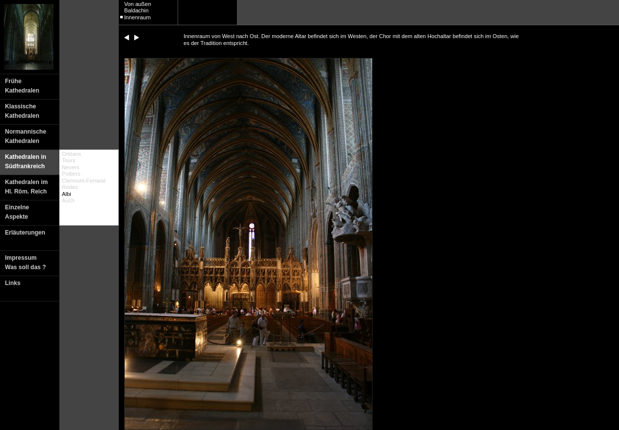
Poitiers (71, 174)
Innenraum (137, 17)
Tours (68, 160)
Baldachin (136, 10)
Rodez (70, 187)
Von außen (137, 4)
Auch (68, 200)
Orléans (71, 154)
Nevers (70, 167)
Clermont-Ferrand (83, 181)
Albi (66, 194)
